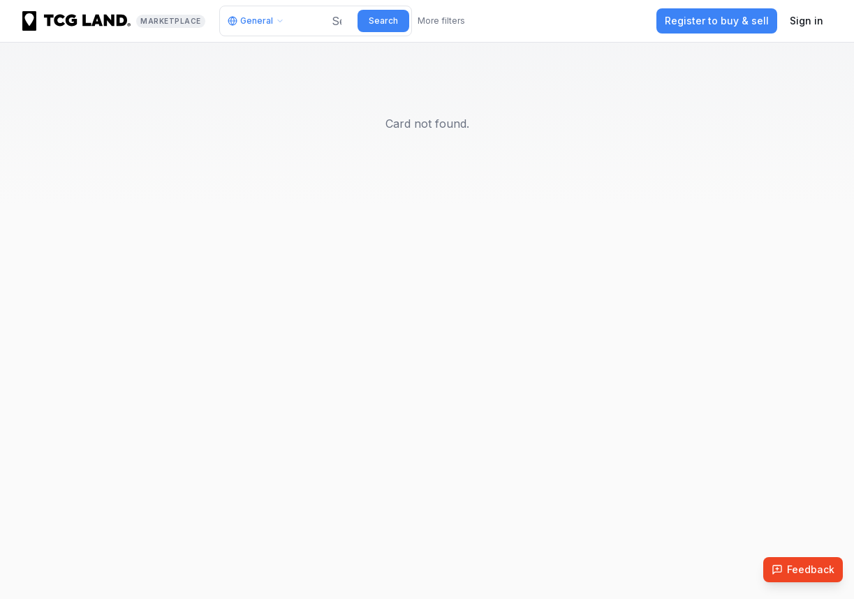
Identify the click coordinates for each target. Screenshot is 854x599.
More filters (441, 20)
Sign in (806, 21)
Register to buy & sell (717, 21)
